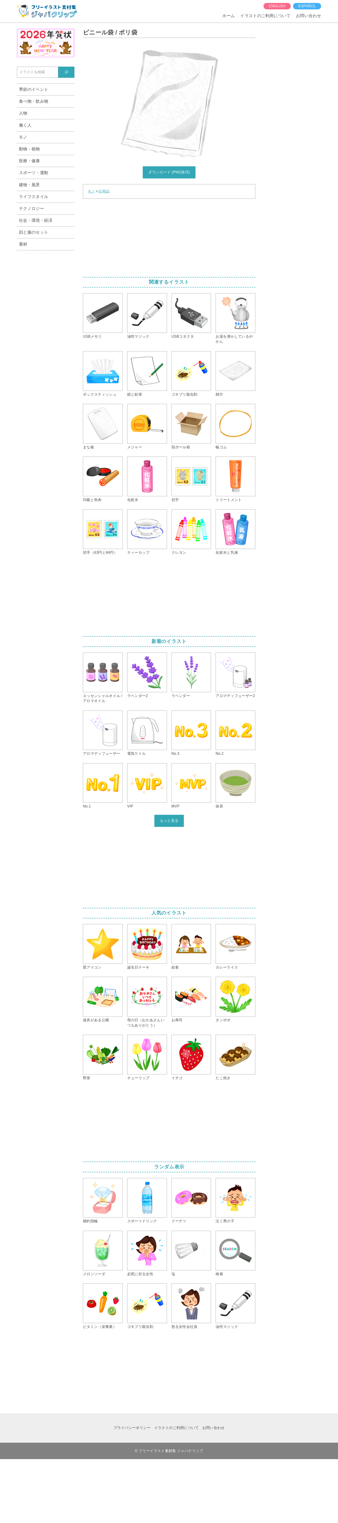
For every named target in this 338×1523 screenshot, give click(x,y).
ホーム (228, 15)
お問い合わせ (308, 15)
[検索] (66, 72)
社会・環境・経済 (36, 220)
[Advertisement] (169, 236)
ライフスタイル (33, 196)
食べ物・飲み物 (33, 101)
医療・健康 (29, 160)
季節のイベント (33, 89)
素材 (23, 244)
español (307, 6)
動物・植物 (29, 148)
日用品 (103, 191)
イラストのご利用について (265, 15)
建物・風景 (29, 184)
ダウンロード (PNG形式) (169, 172)
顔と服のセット (33, 232)
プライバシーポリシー (132, 1428)
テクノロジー (31, 208)
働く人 (25, 125)
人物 (23, 113)
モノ (91, 191)
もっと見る (169, 821)
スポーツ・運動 (33, 172)
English (277, 6)
